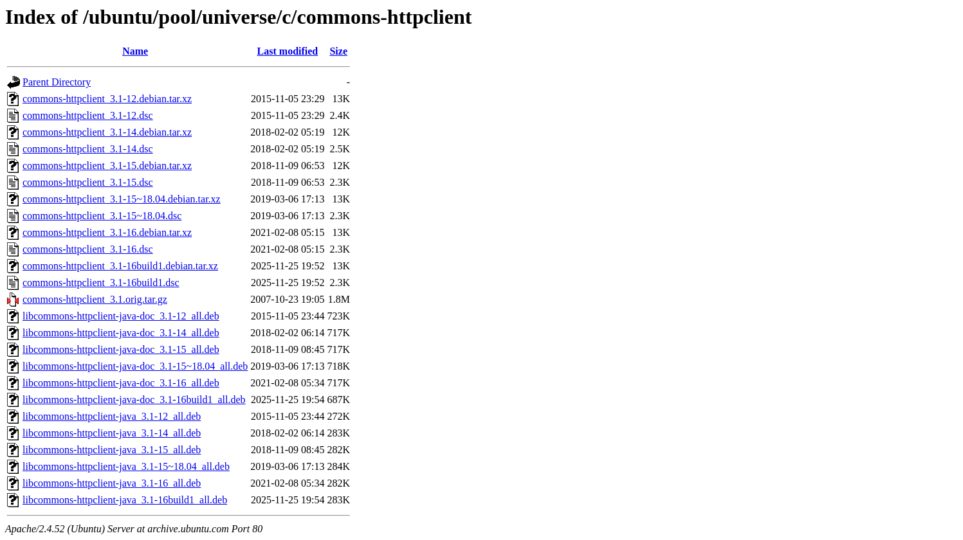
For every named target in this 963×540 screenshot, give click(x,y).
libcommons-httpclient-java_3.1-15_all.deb (112, 449)
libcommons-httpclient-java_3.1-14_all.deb (112, 433)
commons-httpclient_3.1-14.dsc (88, 148)
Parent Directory (57, 81)
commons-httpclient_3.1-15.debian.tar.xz (107, 165)
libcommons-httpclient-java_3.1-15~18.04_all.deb (126, 466)
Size (338, 51)
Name (135, 51)
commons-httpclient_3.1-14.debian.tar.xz (107, 132)
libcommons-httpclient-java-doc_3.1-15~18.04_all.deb (135, 366)
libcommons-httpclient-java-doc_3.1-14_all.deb (121, 332)
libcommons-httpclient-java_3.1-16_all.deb (112, 483)
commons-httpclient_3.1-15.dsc (88, 182)
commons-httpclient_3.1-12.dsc (88, 115)
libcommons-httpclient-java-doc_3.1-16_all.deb (121, 382)
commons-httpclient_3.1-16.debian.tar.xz (107, 232)
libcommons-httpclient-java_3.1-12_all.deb (112, 416)
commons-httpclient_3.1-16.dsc (88, 249)
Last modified (287, 51)
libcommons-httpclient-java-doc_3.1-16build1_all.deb (134, 399)
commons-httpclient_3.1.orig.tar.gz (95, 299)
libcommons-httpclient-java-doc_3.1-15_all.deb (121, 349)
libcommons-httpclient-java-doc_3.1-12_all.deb (121, 315)
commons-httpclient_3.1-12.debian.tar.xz (107, 98)
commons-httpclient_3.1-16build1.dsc (101, 282)
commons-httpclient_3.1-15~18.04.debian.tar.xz (122, 199)
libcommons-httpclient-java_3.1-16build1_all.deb (125, 499)
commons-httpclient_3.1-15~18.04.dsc (102, 215)
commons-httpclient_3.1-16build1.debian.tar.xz (120, 265)
